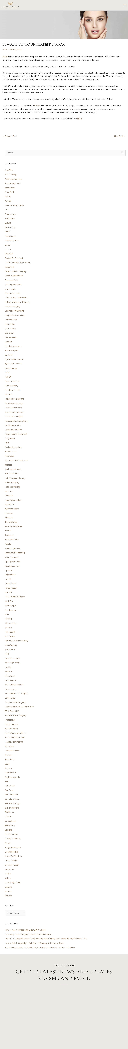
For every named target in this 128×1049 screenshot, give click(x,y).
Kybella (8, 544)
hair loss (8, 465)
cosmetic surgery (12, 306)
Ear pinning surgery (13, 346)
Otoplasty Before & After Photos (19, 707)
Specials (8, 830)
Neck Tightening (12, 663)
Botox (5, 50)
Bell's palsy (10, 219)
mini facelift (10, 636)
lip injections (10, 575)
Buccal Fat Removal (14, 258)
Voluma (8, 891)
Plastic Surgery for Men (15, 733)
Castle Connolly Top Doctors (17, 262)
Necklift (8, 667)
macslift (8, 592)
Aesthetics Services (13, 179)
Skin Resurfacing (12, 803)
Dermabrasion (11, 320)
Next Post (119, 136)
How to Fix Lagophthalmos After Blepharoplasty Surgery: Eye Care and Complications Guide (46, 939)
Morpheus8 (10, 649)
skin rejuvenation (12, 799)
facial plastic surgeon (14, 412)
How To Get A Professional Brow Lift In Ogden (25, 930)
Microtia (8, 627)
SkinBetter (9, 812)
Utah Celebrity (11, 860)
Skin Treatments (12, 808)
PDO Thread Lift (12, 711)
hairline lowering (12, 482)
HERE (79, 119)
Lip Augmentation (13, 562)
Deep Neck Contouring (15, 315)
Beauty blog (10, 214)
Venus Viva (9, 869)
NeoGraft (9, 671)
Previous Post (10, 136)
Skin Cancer (10, 786)
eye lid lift (9, 355)
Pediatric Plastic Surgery (15, 715)
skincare (8, 817)
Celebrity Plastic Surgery (15, 271)
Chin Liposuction (12, 293)
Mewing (8, 619)
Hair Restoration (12, 474)
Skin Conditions (11, 795)
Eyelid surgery (11, 368)
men (7, 614)
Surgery (8, 843)
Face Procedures (12, 381)
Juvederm (9, 535)
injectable (9, 513)
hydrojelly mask (12, 509)
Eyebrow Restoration (14, 359)
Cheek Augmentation (14, 276)
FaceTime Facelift (12, 390)
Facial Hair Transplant (14, 399)
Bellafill (8, 223)
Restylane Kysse (12, 751)
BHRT (7, 232)
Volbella (8, 887)
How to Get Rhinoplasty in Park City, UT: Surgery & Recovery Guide (34, 943)
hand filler (9, 491)
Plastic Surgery (11, 724)
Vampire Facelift (12, 865)
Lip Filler (8, 570)
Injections (9, 517)
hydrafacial (10, 504)
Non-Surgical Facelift (14, 685)
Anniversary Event (13, 183)
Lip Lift (8, 579)
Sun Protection (11, 834)
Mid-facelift (10, 632)
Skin (6, 781)
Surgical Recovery (13, 847)
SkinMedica (10, 825)
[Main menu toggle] (124, 5)
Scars (7, 764)
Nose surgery (11, 689)
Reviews (8, 755)
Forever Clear (10, 452)
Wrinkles (8, 896)
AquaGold (9, 192)
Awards (8, 201)
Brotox (8, 249)
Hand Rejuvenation (13, 500)
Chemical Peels (11, 280)
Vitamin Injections (12, 882)
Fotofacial (9, 456)
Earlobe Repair (11, 350)
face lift (8, 377)
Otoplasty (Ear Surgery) (15, 702)
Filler (7, 443)
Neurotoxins (10, 676)
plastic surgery (11, 729)
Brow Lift (9, 254)
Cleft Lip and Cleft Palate (16, 298)
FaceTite (8, 394)
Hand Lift (9, 496)
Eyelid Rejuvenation (13, 364)
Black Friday (10, 236)
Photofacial (10, 720)
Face (7, 372)
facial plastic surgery (14, 416)
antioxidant (10, 188)
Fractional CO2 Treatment (16, 460)
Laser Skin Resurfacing (15, 553)
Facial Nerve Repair (13, 408)
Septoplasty (10, 773)
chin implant (10, 289)
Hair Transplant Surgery (15, 478)
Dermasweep (11, 337)
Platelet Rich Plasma (14, 742)
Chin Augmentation (13, 284)
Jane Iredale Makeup (14, 526)
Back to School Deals (14, 205)
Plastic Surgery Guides (14, 737)
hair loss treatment (13, 469)
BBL (7, 210)
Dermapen (9, 333)
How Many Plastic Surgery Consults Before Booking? (28, 934)
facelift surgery (11, 386)
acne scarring (10, 174)
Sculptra (8, 768)
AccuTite (9, 170)
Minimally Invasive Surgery (16, 641)
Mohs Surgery (11, 645)
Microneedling (11, 623)
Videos (8, 878)
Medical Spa (10, 605)
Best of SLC (10, 227)
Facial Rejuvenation (13, 430)
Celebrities (9, 267)
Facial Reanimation (13, 425)
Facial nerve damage (14, 403)
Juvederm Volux (12, 539)
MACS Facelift (11, 588)
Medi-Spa (9, 601)
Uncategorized (11, 852)
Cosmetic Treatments (14, 311)
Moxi (7, 654)
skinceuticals (10, 821)
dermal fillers (10, 328)
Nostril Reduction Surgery (16, 693)
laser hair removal (12, 548)
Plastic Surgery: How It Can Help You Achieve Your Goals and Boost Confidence (40, 947)
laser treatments (12, 557)
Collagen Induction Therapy (17, 302)
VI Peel (8, 874)
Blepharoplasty (11, 240)
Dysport (8, 342)
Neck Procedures (12, 658)
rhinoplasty (10, 759)
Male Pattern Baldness (15, 597)
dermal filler (10, 324)
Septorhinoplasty (12, 777)
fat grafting (10, 438)
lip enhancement (12, 566)
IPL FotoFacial (11, 522)
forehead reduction (13, 447)
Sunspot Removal (13, 839)
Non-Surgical (10, 680)
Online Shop (10, 698)
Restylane (9, 746)
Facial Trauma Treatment (16, 434)
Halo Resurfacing (12, 487)
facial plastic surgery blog (16, 421)
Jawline (8, 531)
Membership (10, 610)
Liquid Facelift (11, 583)
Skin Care (9, 790)
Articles (8, 196)
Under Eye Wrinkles (13, 856)
